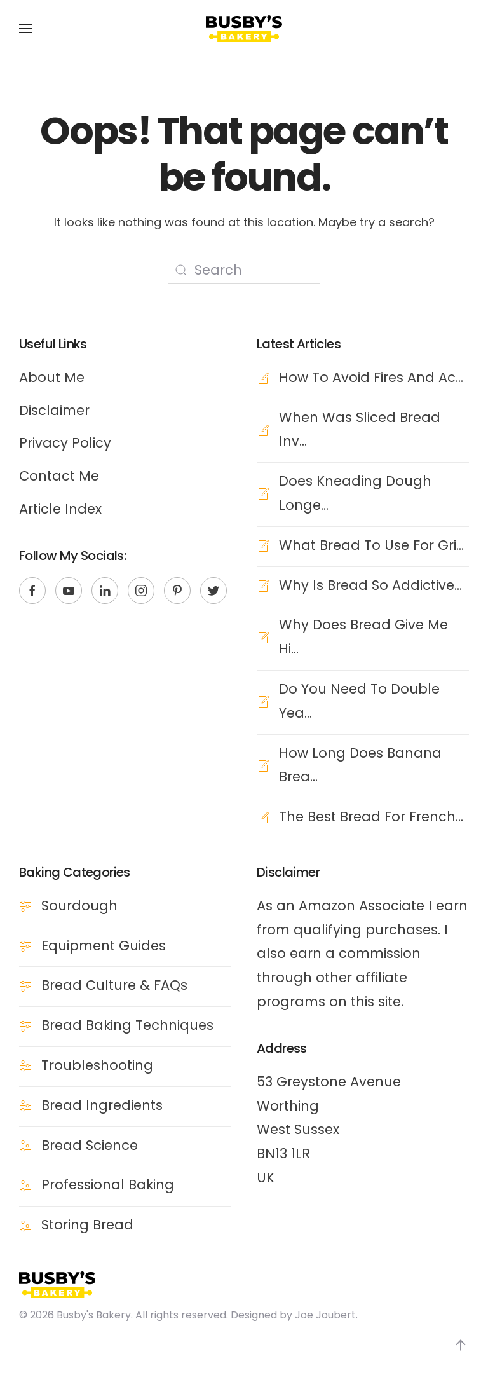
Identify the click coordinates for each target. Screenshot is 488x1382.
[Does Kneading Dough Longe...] (263, 493)
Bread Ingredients (102, 1104)
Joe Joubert (325, 1315)
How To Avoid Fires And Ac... (371, 376)
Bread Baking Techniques (127, 1025)
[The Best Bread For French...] (263, 816)
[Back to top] (460, 1345)
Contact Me (59, 476)
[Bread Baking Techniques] (25, 1025)
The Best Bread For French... (371, 816)
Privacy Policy (65, 443)
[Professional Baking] (25, 1184)
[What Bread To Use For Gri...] (263, 544)
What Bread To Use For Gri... (371, 544)
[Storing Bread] (25, 1224)
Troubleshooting (97, 1065)
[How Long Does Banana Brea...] (263, 764)
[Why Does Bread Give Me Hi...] (263, 636)
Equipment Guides (103, 945)
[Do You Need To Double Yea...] (263, 700)
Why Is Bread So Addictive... (370, 584)
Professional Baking (107, 1184)
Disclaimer (54, 409)
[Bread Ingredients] (25, 1104)
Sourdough (79, 905)
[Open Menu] (25, 28)
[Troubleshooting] (25, 1065)
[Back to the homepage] (244, 28)
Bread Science (89, 1144)
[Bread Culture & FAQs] (25, 985)
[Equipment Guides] (25, 945)
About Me (52, 376)
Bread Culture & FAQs (114, 985)
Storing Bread (87, 1224)
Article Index (60, 509)
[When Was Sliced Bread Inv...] (263, 429)
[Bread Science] (25, 1144)
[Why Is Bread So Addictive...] (263, 584)
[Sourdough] (25, 905)
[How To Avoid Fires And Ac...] (263, 376)
